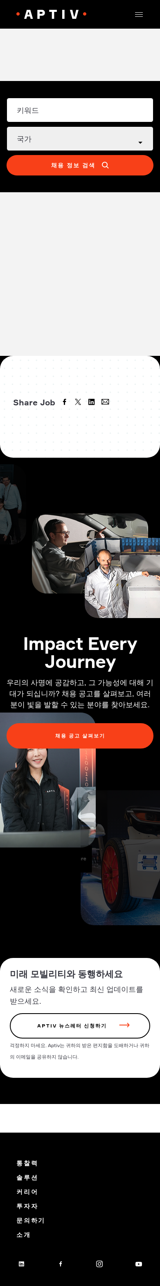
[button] (139, 14)
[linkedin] (92, 403)
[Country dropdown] (80, 138)
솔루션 (27, 1177)
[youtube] (139, 1264)
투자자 (27, 1206)
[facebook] (65, 403)
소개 (23, 1235)
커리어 (27, 1192)
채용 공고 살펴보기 (80, 736)
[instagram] (99, 1264)
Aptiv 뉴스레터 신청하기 (72, 1026)
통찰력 (27, 1163)
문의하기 (30, 1220)
